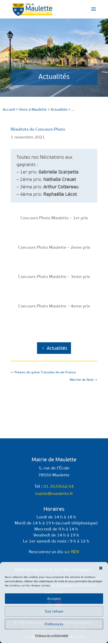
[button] (100, 568)
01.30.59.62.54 (59, 486)
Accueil (9, 109)
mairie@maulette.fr (54, 493)
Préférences (54, 624)
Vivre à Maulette (33, 109)
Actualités (57, 348)
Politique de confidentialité (51, 635)
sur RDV (71, 551)
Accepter (54, 599)
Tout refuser (54, 611)
